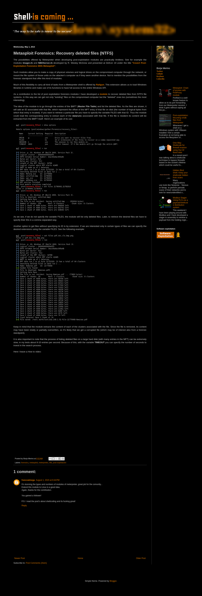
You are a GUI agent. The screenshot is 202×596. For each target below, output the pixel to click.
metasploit (33, 463)
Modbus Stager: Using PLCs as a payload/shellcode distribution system (180, 203)
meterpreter (43, 463)
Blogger (113, 581)
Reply (24, 505)
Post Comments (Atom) (36, 563)
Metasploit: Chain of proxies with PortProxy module (181, 91)
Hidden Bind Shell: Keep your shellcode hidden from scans (180, 174)
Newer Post (19, 558)
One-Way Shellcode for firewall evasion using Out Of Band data (180, 148)
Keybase (160, 76)
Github (160, 74)
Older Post (141, 558)
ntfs (50, 463)
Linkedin (160, 79)
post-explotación (59, 463)
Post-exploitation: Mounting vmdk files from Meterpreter (180, 119)
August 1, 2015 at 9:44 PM (47, 480)
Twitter (160, 71)
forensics (24, 463)
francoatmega (28, 480)
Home (80, 558)
